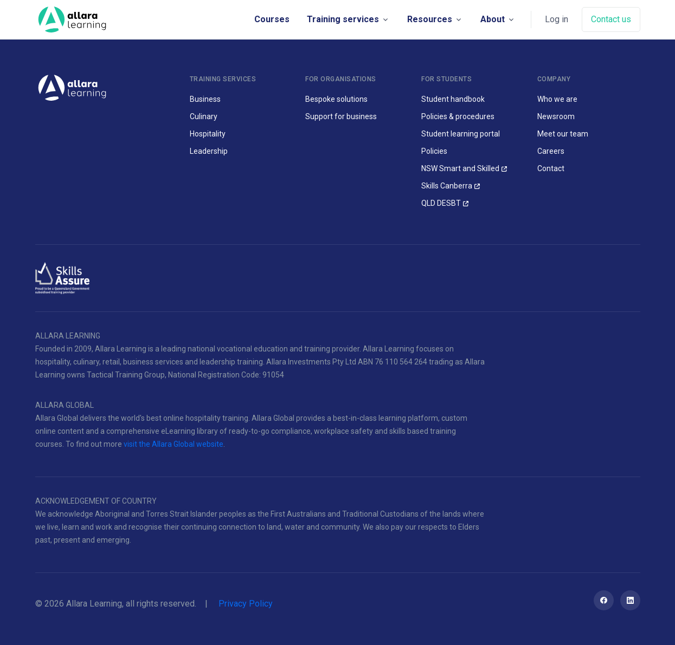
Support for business (341, 116)
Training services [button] (343, 19)
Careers (550, 151)
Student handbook (453, 99)
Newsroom (556, 116)
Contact (550, 168)
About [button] (492, 19)
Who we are (557, 99)
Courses (272, 19)
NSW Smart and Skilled (460, 168)
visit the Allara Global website (173, 444)
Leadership (209, 151)
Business (205, 99)
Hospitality (208, 133)
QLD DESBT (441, 203)
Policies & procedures (457, 116)
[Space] (72, 19)
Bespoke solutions (336, 99)
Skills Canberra (446, 185)
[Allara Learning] (72, 87)
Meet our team (562, 133)
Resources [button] (429, 19)
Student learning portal (460, 133)
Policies (434, 151)
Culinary (203, 116)
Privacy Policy (245, 603)
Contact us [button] (611, 19)
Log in (556, 19)
